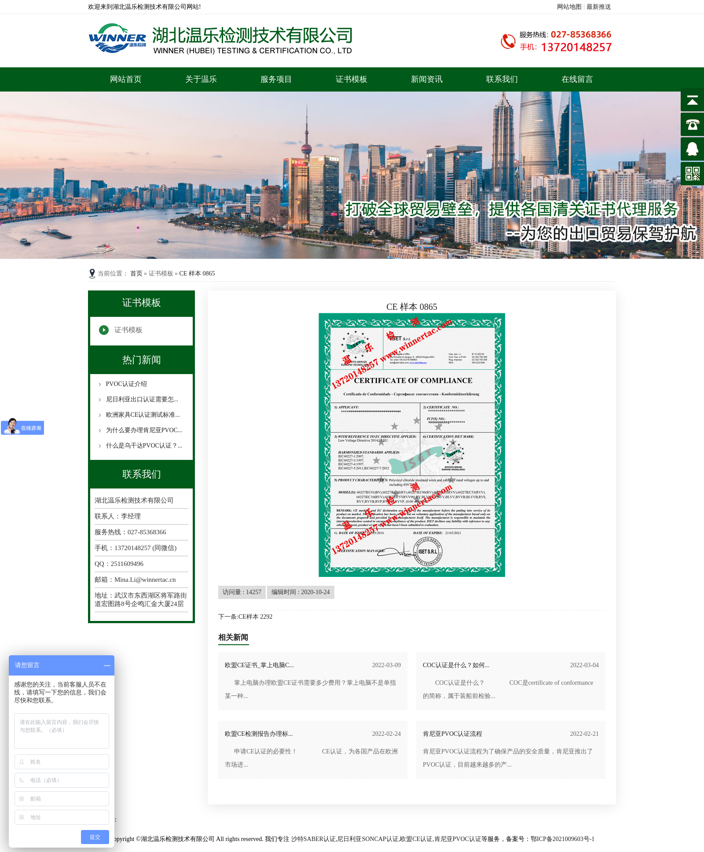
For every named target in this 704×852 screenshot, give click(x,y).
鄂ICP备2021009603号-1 (562, 839)
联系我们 (502, 79)
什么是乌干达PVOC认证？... (143, 445)
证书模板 (351, 79)
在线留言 (577, 79)
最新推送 (599, 7)
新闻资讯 (427, 79)
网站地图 (569, 7)
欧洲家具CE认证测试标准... (142, 414)
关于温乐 (201, 79)
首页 (137, 273)
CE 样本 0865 (197, 273)
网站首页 (126, 79)
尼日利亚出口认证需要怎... (141, 399)
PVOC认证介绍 (125, 384)
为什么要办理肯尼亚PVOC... (143, 430)
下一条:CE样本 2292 (245, 616)
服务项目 (276, 79)
